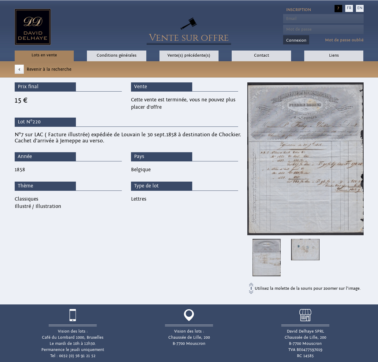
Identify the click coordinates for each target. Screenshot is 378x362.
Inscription (298, 9)
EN (359, 8)
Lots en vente (44, 55)
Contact (261, 55)
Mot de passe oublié (344, 40)
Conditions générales (117, 55)
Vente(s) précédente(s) (188, 55)
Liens (334, 55)
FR (349, 8)
